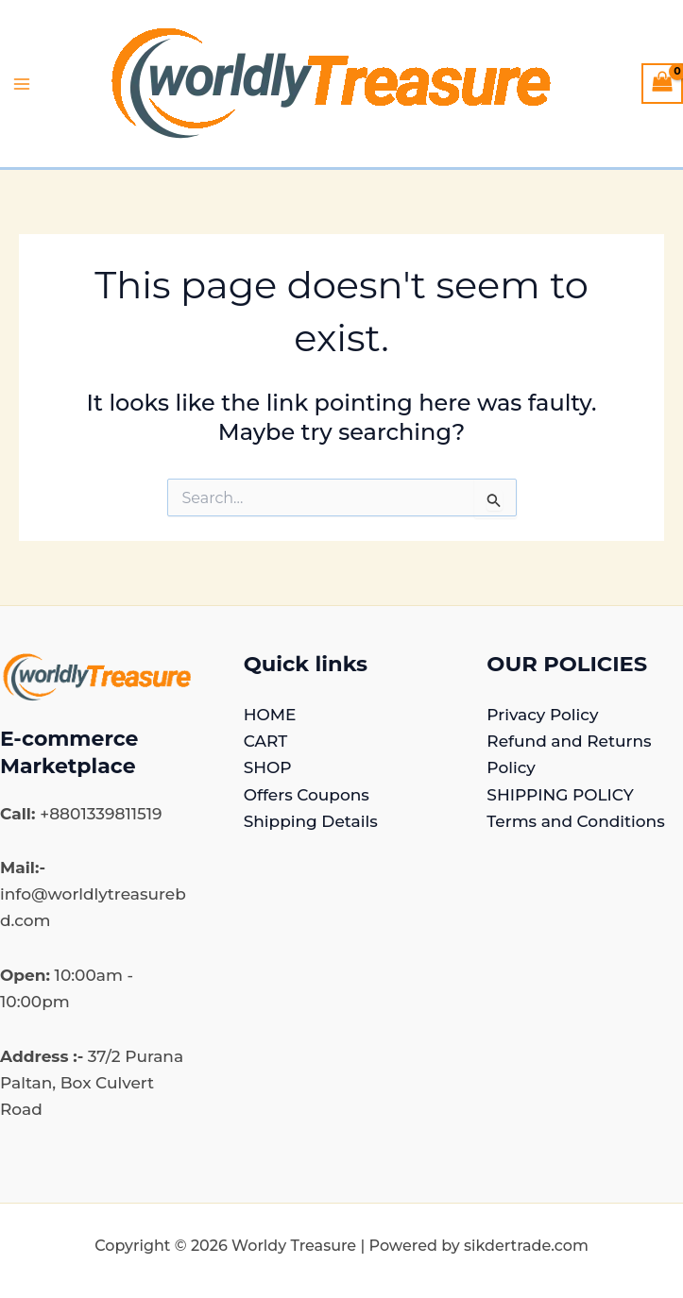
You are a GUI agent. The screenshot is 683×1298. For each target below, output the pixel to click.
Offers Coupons (306, 794)
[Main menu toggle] (21, 84)
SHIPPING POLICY (560, 794)
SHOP (268, 767)
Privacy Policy (542, 714)
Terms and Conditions (575, 821)
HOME (270, 714)
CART (265, 741)
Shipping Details (311, 821)
